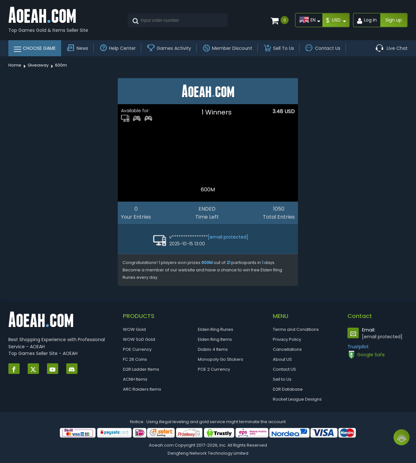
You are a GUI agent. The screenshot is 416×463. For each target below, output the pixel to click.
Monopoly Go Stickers (220, 359)
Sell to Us (282, 379)
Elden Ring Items (215, 339)
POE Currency (137, 349)
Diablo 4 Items (213, 349)
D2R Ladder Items (141, 369)
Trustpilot (358, 346)
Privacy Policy (287, 339)
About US (282, 359)
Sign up (393, 20)
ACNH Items (135, 379)
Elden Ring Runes (215, 329)
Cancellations (287, 349)
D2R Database (288, 389)
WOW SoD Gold (139, 339)
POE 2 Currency (214, 369)
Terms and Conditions (296, 329)
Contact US (284, 369)
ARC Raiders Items (142, 389)
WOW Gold (134, 329)
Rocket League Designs (297, 399)
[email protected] (228, 237)
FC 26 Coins (135, 359)
